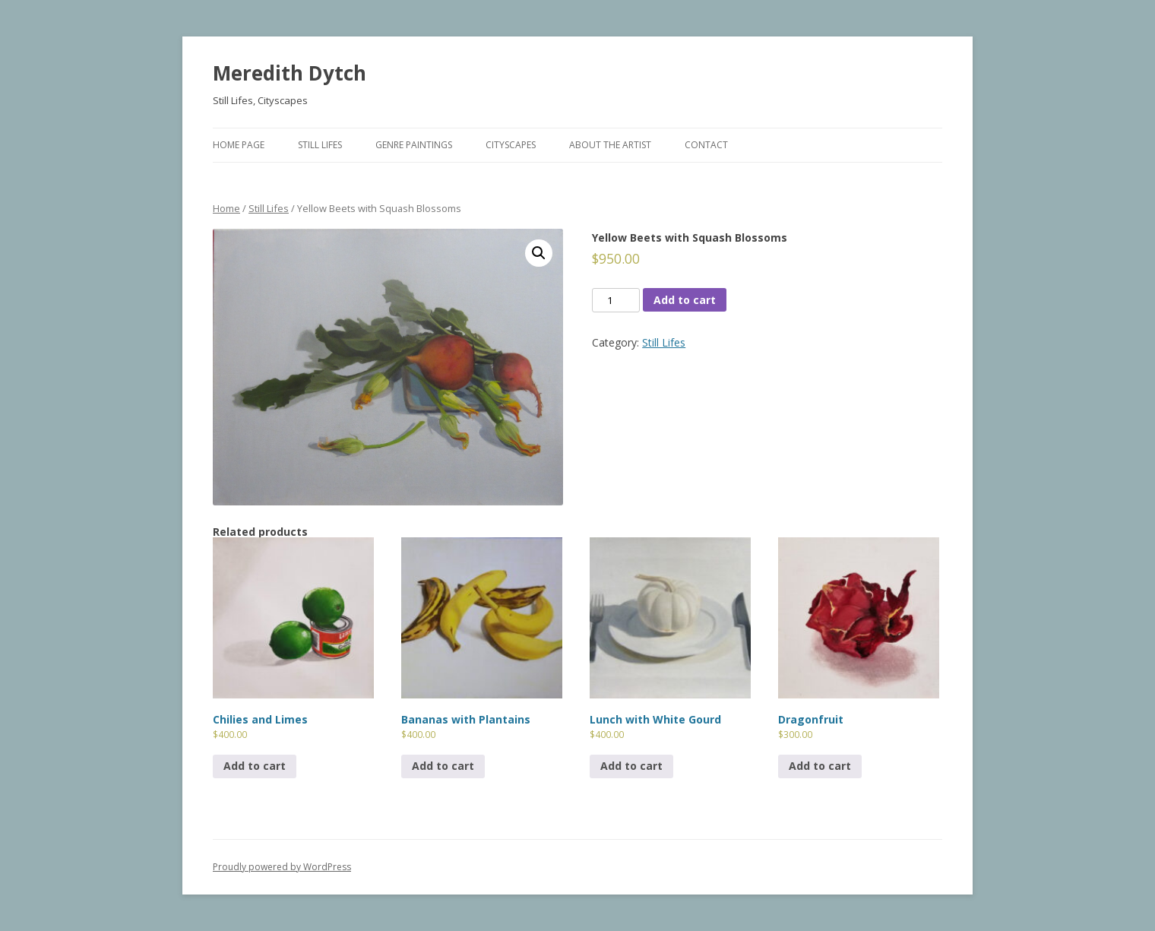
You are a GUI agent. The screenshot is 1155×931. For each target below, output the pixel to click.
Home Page (238, 144)
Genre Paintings (413, 144)
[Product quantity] (615, 300)
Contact (706, 144)
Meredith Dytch (289, 73)
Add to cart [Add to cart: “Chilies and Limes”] (254, 765)
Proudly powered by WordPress (282, 866)
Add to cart (684, 300)
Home (226, 208)
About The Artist (610, 144)
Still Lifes (320, 144)
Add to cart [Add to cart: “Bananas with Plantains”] (443, 765)
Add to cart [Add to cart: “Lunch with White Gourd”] (631, 765)
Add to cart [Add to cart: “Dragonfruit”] (820, 765)
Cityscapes (511, 144)
